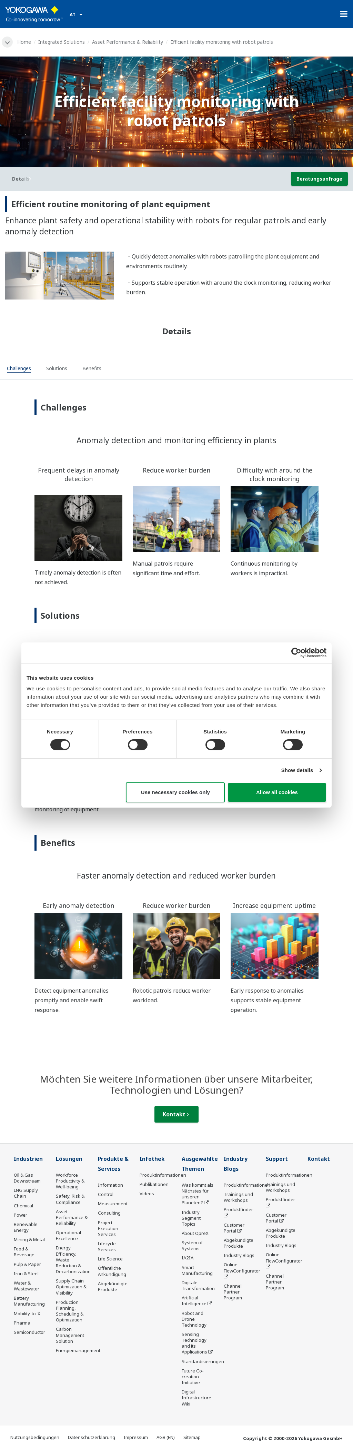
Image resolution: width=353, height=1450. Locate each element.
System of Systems (192, 1245)
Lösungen (69, 1159)
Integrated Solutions (61, 42)
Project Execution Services (108, 1228)
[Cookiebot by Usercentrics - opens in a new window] (296, 652)
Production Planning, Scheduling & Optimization (69, 1311)
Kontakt (176, 1114)
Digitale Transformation (198, 1285)
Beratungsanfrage (319, 178)
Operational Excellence (68, 1235)
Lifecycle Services (107, 1246)
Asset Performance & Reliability (127, 42)
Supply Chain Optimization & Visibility (71, 1287)
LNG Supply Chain (26, 1193)
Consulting (109, 1213)
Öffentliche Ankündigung (112, 1271)
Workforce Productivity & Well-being (70, 1181)
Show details (297, 770)
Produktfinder (238, 1209)
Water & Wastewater (26, 1286)
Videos (147, 1193)
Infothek (152, 1159)
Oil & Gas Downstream (27, 1178)
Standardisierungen (203, 1361)
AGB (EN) (166, 1437)
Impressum (136, 1437)
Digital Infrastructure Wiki (196, 1398)
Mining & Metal (29, 1239)
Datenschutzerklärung (91, 1437)
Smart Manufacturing (197, 1270)
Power (20, 1215)
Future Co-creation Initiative (193, 1377)
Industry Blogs (239, 1255)
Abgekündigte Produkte (113, 1286)
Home (24, 42)
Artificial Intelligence (194, 1301)
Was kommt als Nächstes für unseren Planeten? (197, 1194)
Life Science (110, 1259)
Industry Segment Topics (191, 1218)
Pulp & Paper (27, 1264)
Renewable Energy (26, 1227)
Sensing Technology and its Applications (194, 1343)
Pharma (22, 1323)
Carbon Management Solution (70, 1335)
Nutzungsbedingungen (34, 1437)
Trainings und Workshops (238, 1197)
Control (105, 1194)
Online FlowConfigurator (242, 1267)
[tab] (19, 369)
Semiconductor (29, 1332)
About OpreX (195, 1233)
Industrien (28, 1159)
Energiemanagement (78, 1350)
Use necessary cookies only (175, 792)
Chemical (23, 1206)
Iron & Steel (26, 1273)
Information (110, 1185)
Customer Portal (234, 1228)
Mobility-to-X (27, 1313)
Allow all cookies (277, 792)
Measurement (113, 1203)
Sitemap (192, 1437)
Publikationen (154, 1184)
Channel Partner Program (233, 1292)
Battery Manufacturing (29, 1301)
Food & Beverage (24, 1252)
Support (277, 1159)
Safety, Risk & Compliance (70, 1199)
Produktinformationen (163, 1175)
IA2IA (187, 1258)
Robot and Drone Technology (194, 1319)
